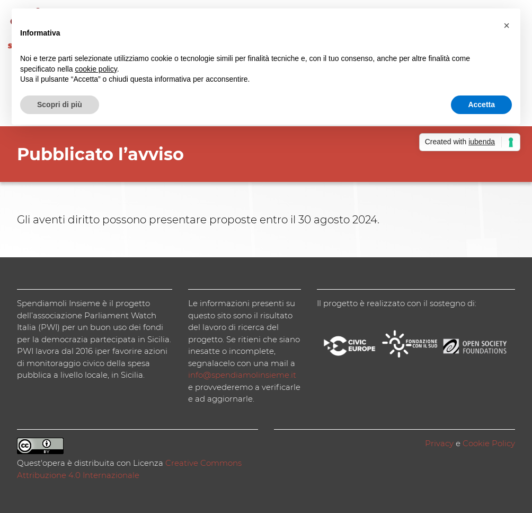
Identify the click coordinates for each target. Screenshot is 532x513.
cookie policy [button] (96, 69)
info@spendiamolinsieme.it (242, 375)
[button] (506, 25)
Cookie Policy (489, 443)
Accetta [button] (481, 104)
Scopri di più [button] (59, 104)
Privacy (439, 443)
